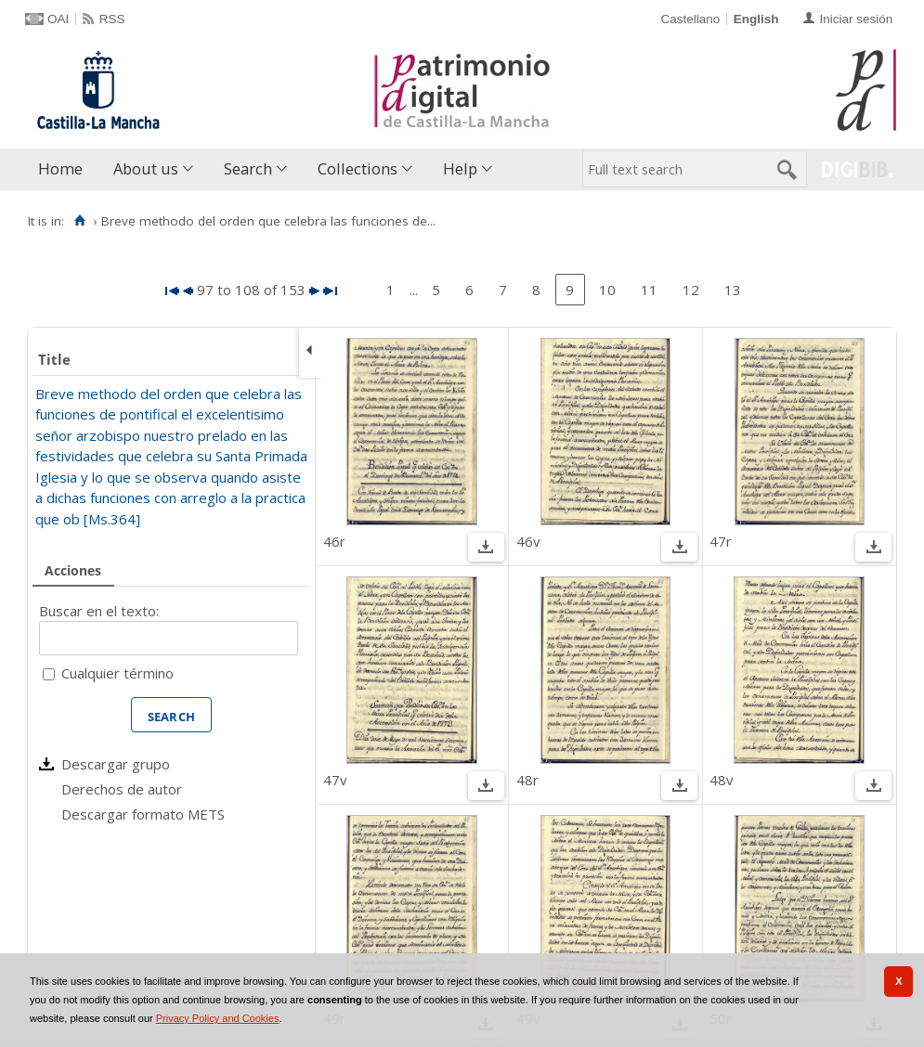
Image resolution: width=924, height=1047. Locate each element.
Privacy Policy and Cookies (218, 1018)
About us (145, 168)
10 (607, 289)
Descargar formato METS (143, 814)
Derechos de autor (121, 789)
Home (60, 168)
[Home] (79, 220)
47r (720, 541)
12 (691, 289)
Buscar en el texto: (99, 610)
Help (460, 168)
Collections (357, 168)
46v (528, 541)
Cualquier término (117, 673)
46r (334, 541)
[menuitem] (64, 169)
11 (649, 289)
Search (248, 168)
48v (721, 779)
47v (335, 779)
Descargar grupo (115, 764)
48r (527, 779)
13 (732, 289)
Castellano (690, 19)
